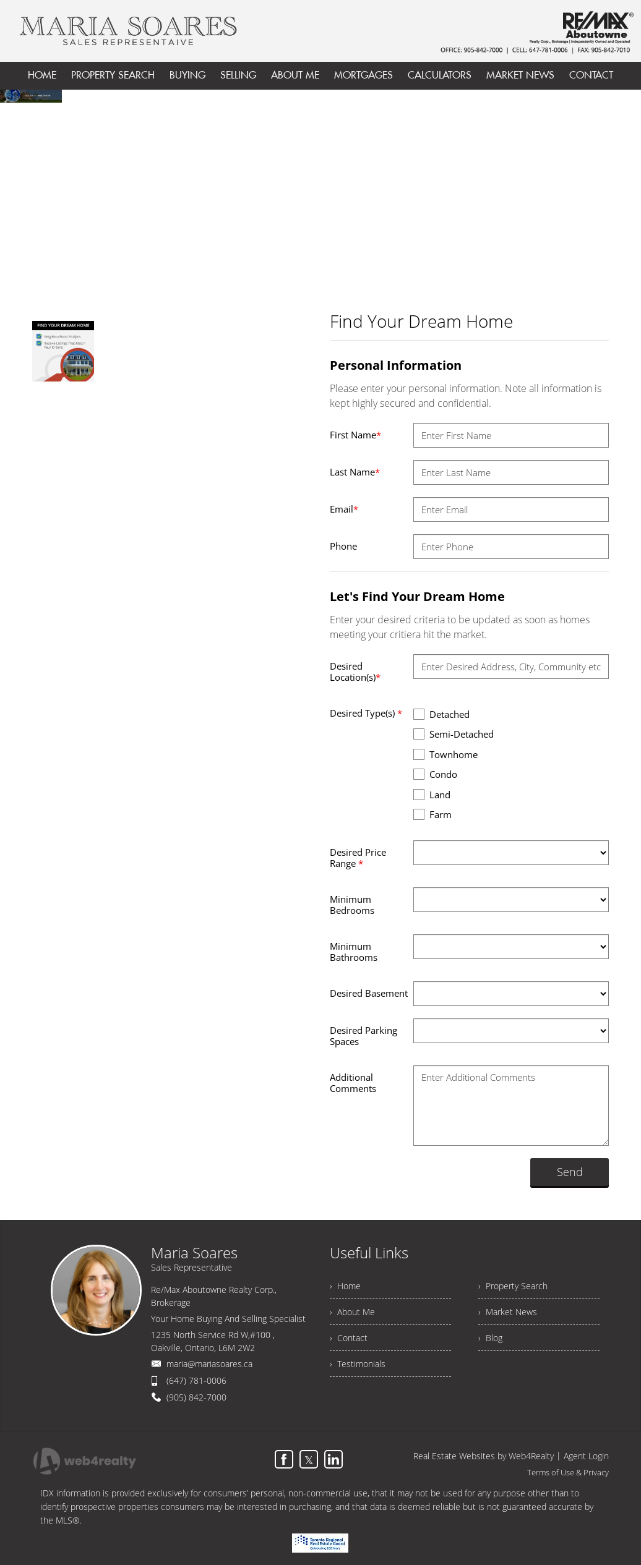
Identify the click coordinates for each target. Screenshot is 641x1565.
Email (344, 509)
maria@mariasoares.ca (209, 1364)
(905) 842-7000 (196, 1397)
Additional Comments (353, 1082)
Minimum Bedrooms (352, 904)
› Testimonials (357, 1364)
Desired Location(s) (355, 671)
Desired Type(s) (366, 713)
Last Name (355, 472)
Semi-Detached (453, 733)
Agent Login (586, 1456)
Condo (435, 773)
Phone (343, 546)
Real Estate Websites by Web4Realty (483, 1456)
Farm (432, 814)
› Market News (507, 1312)
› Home (345, 1286)
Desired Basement (369, 993)
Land (431, 794)
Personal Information (396, 365)
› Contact (349, 1338)
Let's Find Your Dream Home (417, 596)
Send (570, 1171)
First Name (355, 435)
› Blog (490, 1338)
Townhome (445, 754)
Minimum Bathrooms (353, 951)
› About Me (352, 1312)
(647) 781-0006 (196, 1380)
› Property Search (513, 1286)
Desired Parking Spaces (363, 1035)
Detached (441, 713)
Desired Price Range (358, 857)
